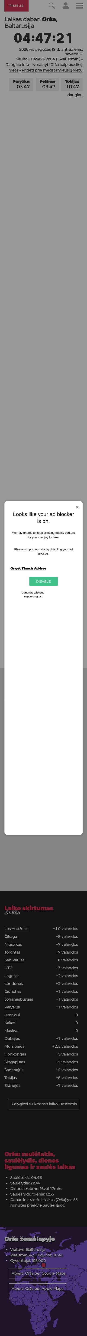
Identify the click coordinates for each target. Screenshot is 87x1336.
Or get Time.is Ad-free (28, 568)
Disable (43, 581)
